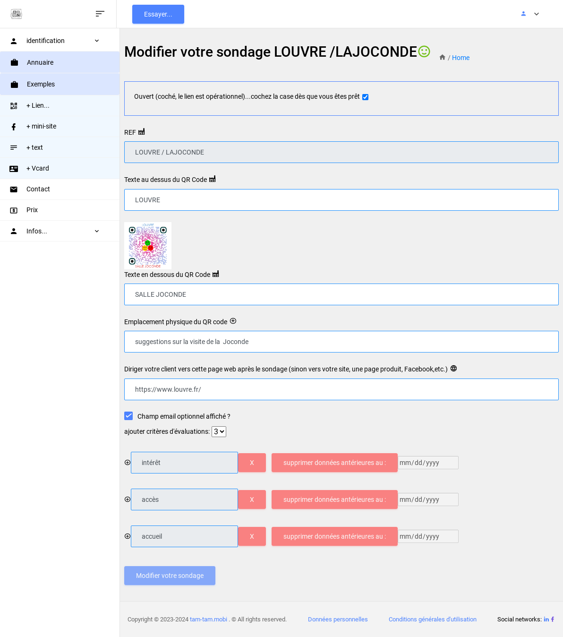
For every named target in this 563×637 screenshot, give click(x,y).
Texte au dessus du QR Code (167, 179)
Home (462, 57)
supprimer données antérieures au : (336, 462)
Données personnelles (338, 619)
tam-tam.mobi (210, 619)
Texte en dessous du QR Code (169, 274)
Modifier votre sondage (171, 575)
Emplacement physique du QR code (177, 322)
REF (131, 132)
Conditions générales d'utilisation (433, 619)
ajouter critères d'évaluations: (168, 431)
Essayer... (163, 14)
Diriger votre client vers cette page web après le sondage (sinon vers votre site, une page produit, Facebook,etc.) (287, 369)
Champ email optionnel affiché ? (185, 416)
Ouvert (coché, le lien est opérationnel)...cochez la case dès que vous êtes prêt (248, 96)
